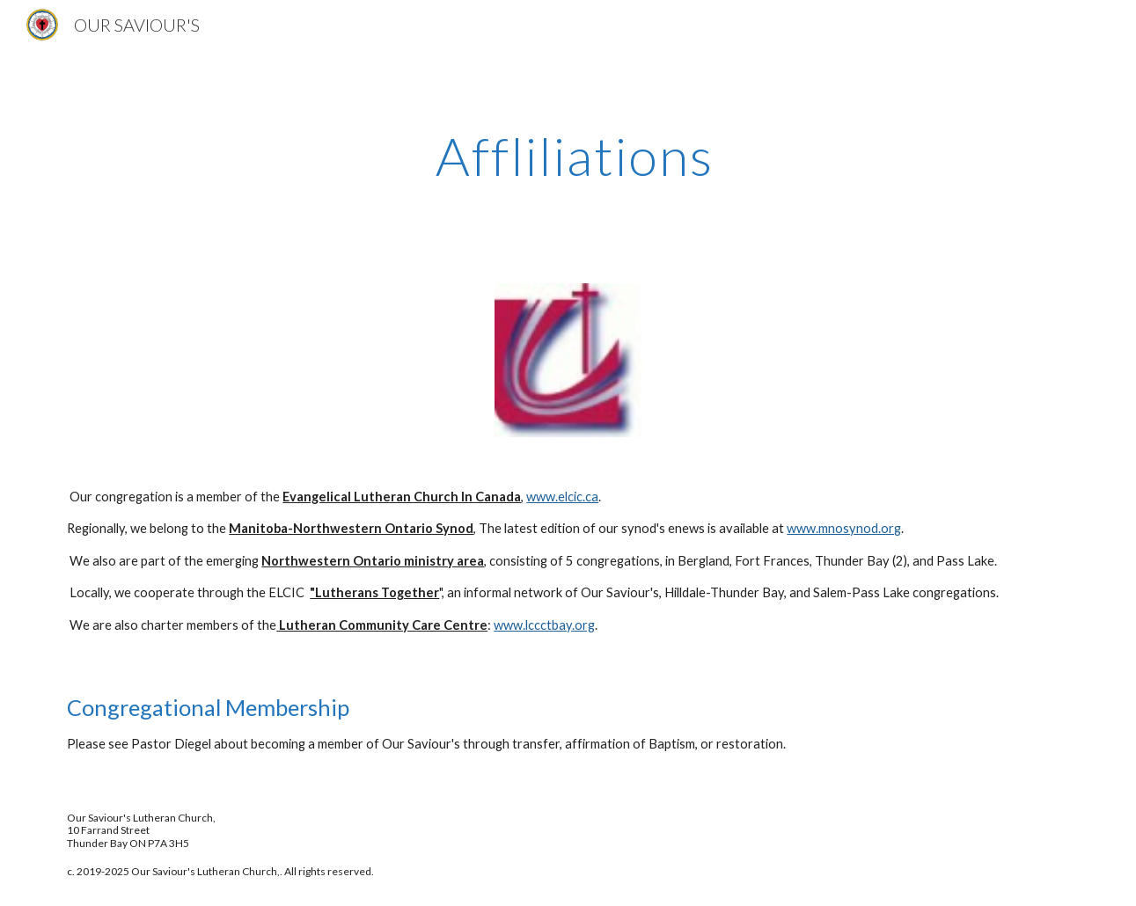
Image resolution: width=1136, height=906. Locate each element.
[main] (567, 156)
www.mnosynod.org (844, 528)
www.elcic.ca (562, 496)
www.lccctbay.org (544, 624)
